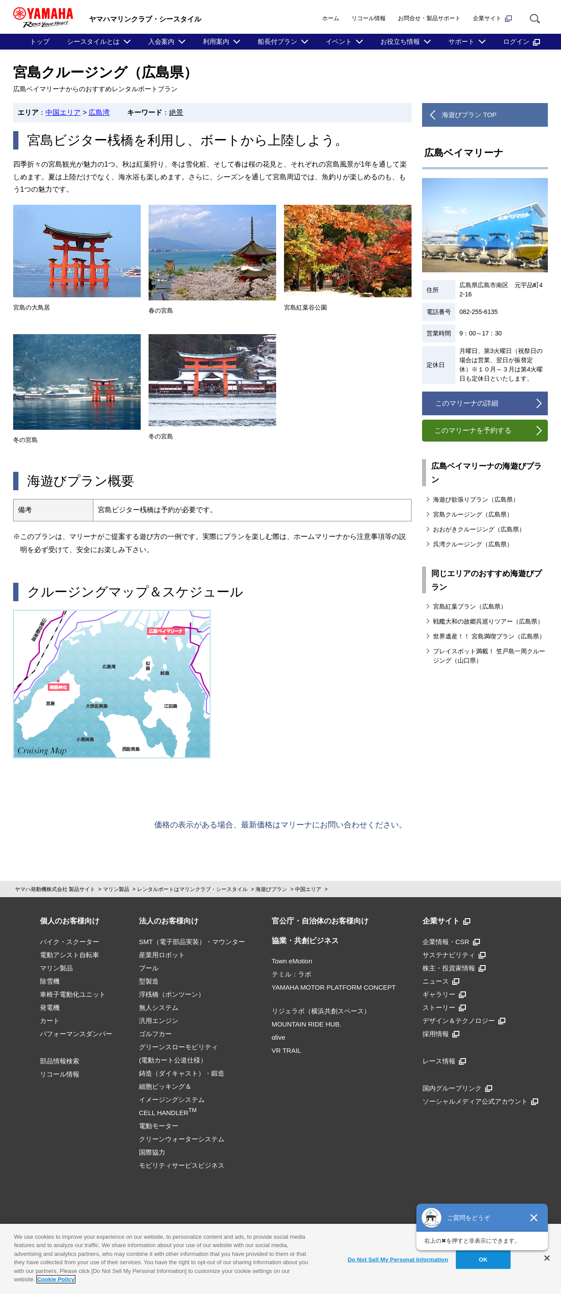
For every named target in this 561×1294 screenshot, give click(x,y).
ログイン (521, 42)
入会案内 (161, 41)
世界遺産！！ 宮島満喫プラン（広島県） (489, 636)
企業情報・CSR (451, 941)
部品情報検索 (59, 1061)
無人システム (158, 1007)
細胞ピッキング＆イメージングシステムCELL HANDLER (172, 1099)
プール (149, 968)
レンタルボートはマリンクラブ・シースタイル (192, 889)
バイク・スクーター (69, 941)
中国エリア (63, 112)
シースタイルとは (93, 41)
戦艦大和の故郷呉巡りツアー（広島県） (488, 621)
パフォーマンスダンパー (76, 1033)
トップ (40, 41)
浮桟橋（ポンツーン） (172, 994)
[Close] (547, 1258)
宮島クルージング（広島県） (473, 514)
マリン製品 (116, 889)
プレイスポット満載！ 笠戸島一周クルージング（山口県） (489, 656)
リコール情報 (369, 18)
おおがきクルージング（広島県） (479, 529)
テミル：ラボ (291, 974)
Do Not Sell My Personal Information (398, 1259)
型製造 (149, 981)
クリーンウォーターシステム (181, 1139)
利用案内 (216, 41)
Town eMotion (292, 961)
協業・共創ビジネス (305, 941)
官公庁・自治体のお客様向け (320, 921)
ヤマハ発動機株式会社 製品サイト (55, 889)
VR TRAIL (286, 1050)
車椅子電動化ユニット (73, 994)
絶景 (176, 112)
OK (483, 1259)
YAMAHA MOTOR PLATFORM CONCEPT (334, 987)
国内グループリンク (457, 1088)
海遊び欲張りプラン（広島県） (476, 499)
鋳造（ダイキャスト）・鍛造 (181, 1073)
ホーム (330, 18)
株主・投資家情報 (454, 968)
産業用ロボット (162, 955)
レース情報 (444, 1061)
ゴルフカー (155, 1033)
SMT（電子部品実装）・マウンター (192, 941)
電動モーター (158, 1126)
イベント (339, 41)
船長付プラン (277, 41)
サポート (461, 41)
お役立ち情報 (400, 41)
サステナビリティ (454, 955)
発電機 (50, 1007)
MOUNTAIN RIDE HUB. (306, 1024)
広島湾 (99, 112)
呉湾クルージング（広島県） (473, 544)
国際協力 (152, 1152)
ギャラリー (444, 994)
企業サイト (492, 18)
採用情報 (441, 1033)
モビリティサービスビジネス (181, 1165)
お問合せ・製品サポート (429, 18)
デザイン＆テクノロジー (464, 1020)
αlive (278, 1037)
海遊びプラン (271, 889)
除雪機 (50, 981)
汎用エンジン (158, 1020)
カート (50, 1020)
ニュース (441, 981)
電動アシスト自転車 (69, 955)
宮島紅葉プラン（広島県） (470, 606)
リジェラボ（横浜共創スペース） (321, 1011)
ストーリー (444, 1007)
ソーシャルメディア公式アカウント (480, 1101)
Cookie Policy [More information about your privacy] (56, 1279)
